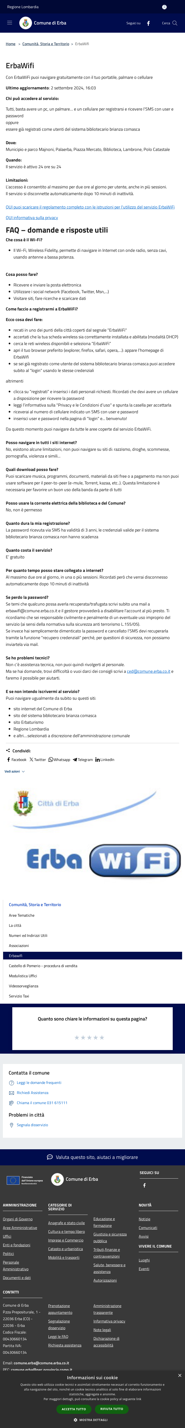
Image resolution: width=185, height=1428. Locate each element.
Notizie (144, 1219)
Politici (8, 1253)
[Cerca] (175, 23)
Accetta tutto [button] (74, 1409)
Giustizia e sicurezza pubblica (110, 1237)
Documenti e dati (17, 1277)
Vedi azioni (15, 771)
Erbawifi (15, 955)
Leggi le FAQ (58, 1336)
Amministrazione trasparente (107, 1309)
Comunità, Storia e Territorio (45, 44)
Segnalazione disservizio (59, 1324)
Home (10, 44)
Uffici (7, 1236)
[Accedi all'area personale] (164, 7)
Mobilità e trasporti (63, 1257)
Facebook (16, 759)
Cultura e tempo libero (66, 1231)
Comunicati (148, 1227)
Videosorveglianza (23, 986)
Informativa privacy (109, 1321)
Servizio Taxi (19, 996)
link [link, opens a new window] (138, 1399)
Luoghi (144, 1260)
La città (15, 925)
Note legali (102, 1330)
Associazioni (19, 945)
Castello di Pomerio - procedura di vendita (43, 966)
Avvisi (144, 1236)
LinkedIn (104, 759)
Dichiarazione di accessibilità (106, 1341)
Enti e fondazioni (16, 1245)
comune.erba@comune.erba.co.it (41, 1363)
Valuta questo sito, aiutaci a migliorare (92, 1157)
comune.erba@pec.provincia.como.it (41, 1369)
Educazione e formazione (104, 1222)
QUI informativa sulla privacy (32, 217)
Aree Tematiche (21, 915)
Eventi (144, 1269)
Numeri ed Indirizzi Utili (28, 935)
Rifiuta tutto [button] (111, 1409)
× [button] (179, 1376)
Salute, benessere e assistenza (109, 1268)
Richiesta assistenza (64, 1345)
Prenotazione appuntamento (60, 1309)
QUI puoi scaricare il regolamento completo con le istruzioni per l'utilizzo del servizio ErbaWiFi (90, 207)
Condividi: (18, 751)
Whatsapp (59, 759)
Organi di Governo (18, 1219)
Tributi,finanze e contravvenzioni (106, 1253)
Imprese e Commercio (65, 1240)
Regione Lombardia (23, 7)
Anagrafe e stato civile (66, 1223)
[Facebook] (146, 23)
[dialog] (92, 1399)
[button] (92, 1419)
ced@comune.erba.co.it (148, 671)
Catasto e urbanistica (65, 1249)
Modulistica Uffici (23, 976)
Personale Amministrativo (15, 1265)
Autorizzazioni (105, 1280)
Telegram (82, 759)
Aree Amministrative (20, 1227)
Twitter (37, 759)
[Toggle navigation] (10, 22)
